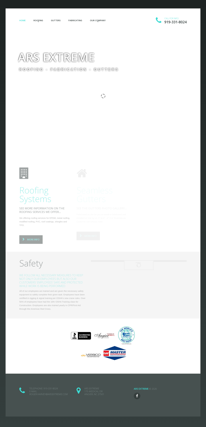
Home (22, 20)
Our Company (98, 20)
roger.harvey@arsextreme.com (48, 394)
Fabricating (75, 20)
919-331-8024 (50, 388)
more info (33, 239)
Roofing (38, 20)
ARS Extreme (56, 57)
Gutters (56, 20)
